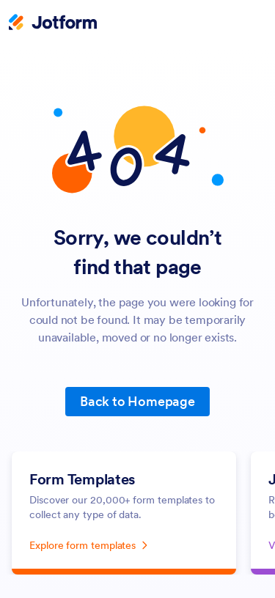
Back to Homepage (137, 401)
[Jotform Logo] (53, 23)
